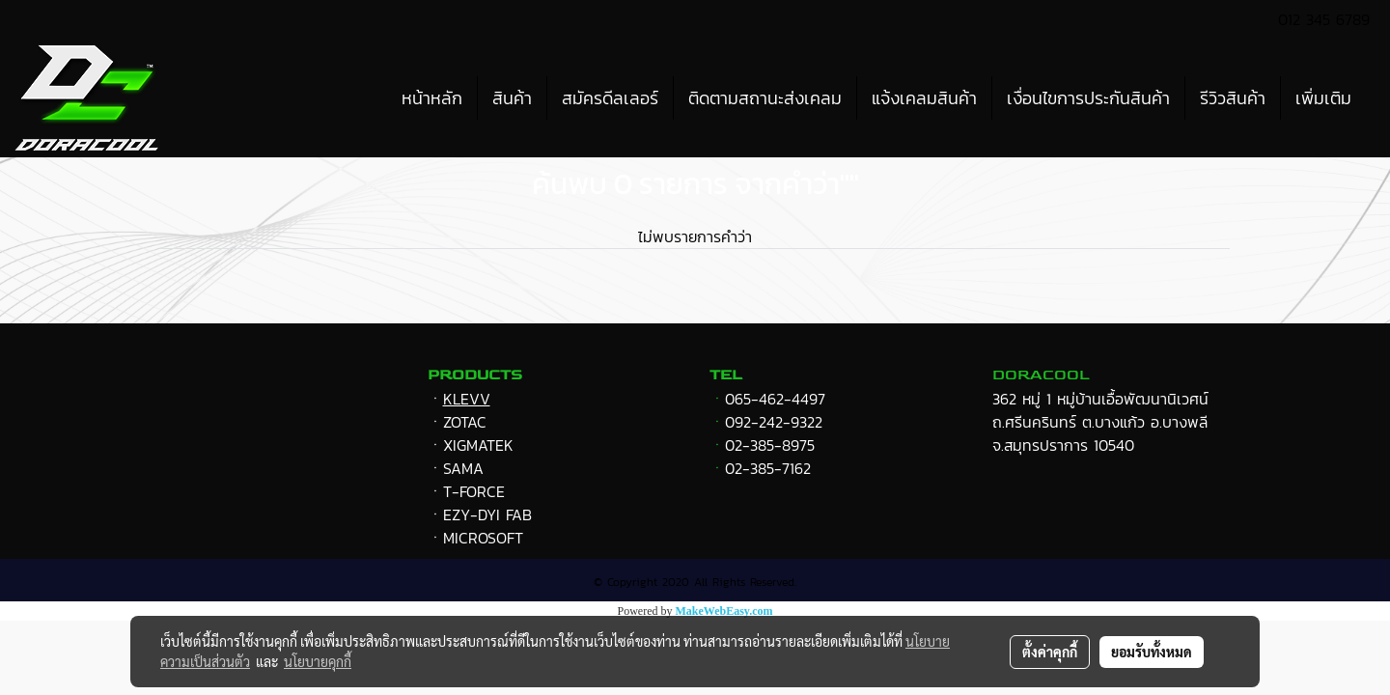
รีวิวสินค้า (1232, 98)
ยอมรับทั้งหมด (1151, 651)
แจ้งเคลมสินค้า (924, 98)
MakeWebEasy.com (724, 611)
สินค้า (512, 98)
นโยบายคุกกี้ (317, 661)
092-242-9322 (773, 421)
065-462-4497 (775, 398)
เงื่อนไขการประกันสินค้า (1088, 98)
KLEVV (466, 398)
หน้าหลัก (432, 98)
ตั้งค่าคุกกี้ (1049, 651)
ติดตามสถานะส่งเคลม (765, 98)
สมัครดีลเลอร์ (610, 98)
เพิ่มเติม (1323, 98)
